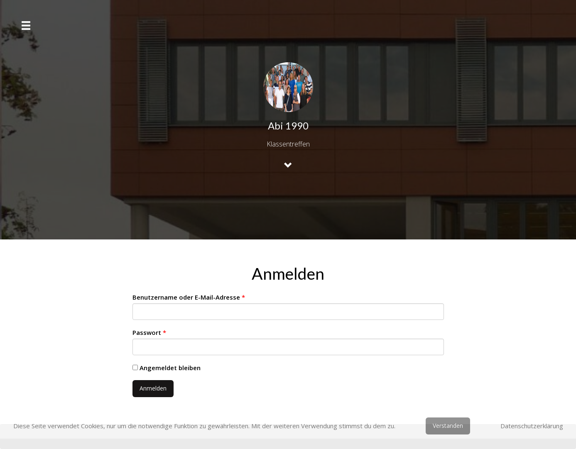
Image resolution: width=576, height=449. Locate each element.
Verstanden (448, 425)
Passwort (149, 332)
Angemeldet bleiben (166, 368)
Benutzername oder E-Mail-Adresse (188, 297)
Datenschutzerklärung (531, 426)
